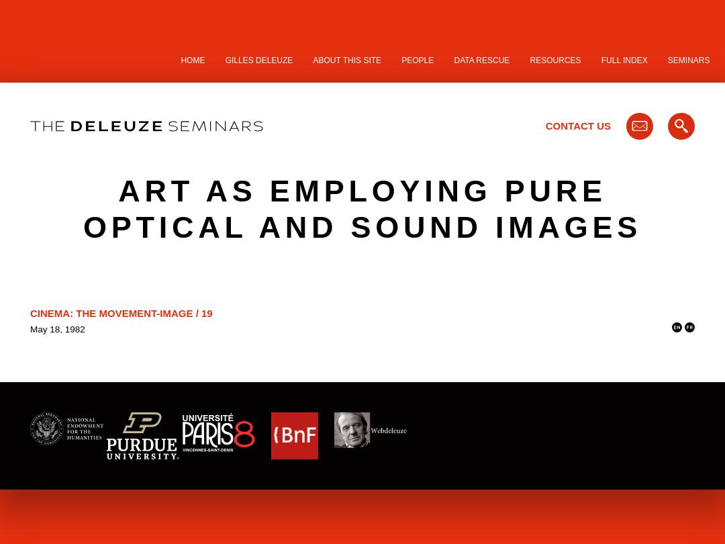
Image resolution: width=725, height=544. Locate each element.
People (417, 60)
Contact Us (578, 126)
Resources (555, 60)
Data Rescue (482, 60)
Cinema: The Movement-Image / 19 (121, 313)
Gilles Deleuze (259, 60)
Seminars (689, 60)
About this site (347, 60)
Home (193, 60)
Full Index (624, 60)
